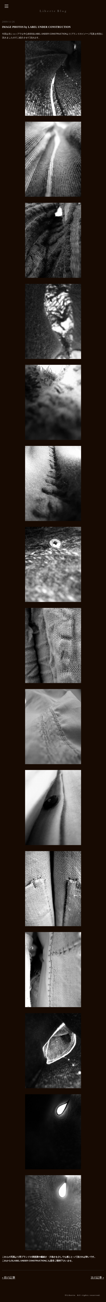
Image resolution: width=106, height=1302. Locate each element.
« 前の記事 (8, 1277)
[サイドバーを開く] (6, 6)
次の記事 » (97, 1277)
